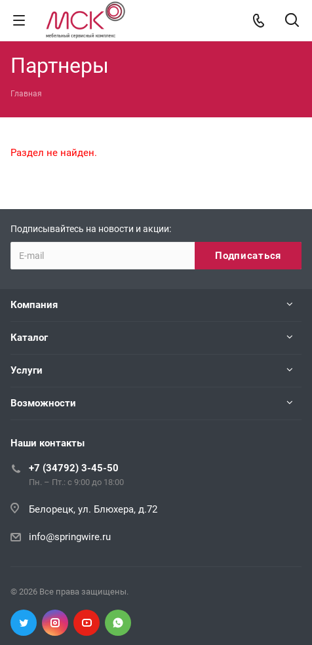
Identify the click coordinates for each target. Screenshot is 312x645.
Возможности (43, 403)
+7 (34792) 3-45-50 (74, 468)
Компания (34, 305)
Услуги (26, 370)
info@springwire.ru (70, 537)
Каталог (29, 337)
